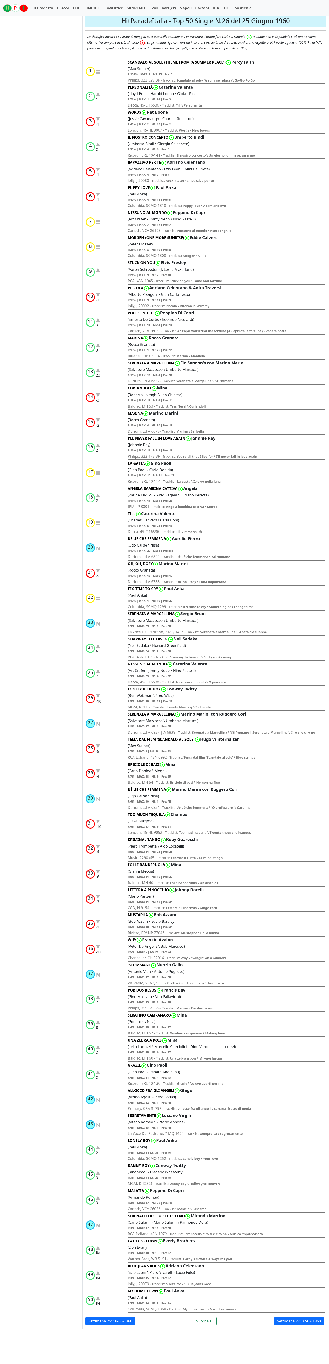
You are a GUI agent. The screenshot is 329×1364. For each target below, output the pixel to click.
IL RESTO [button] (220, 8)
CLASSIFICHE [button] (68, 8)
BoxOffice (114, 8)
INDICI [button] (92, 8)
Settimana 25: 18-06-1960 (110, 1321)
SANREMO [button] (136, 8)
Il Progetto (43, 8)
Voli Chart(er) (164, 8)
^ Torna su (205, 1321)
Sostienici (243, 8)
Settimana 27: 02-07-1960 (299, 1321)
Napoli (186, 8)
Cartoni (202, 8)
